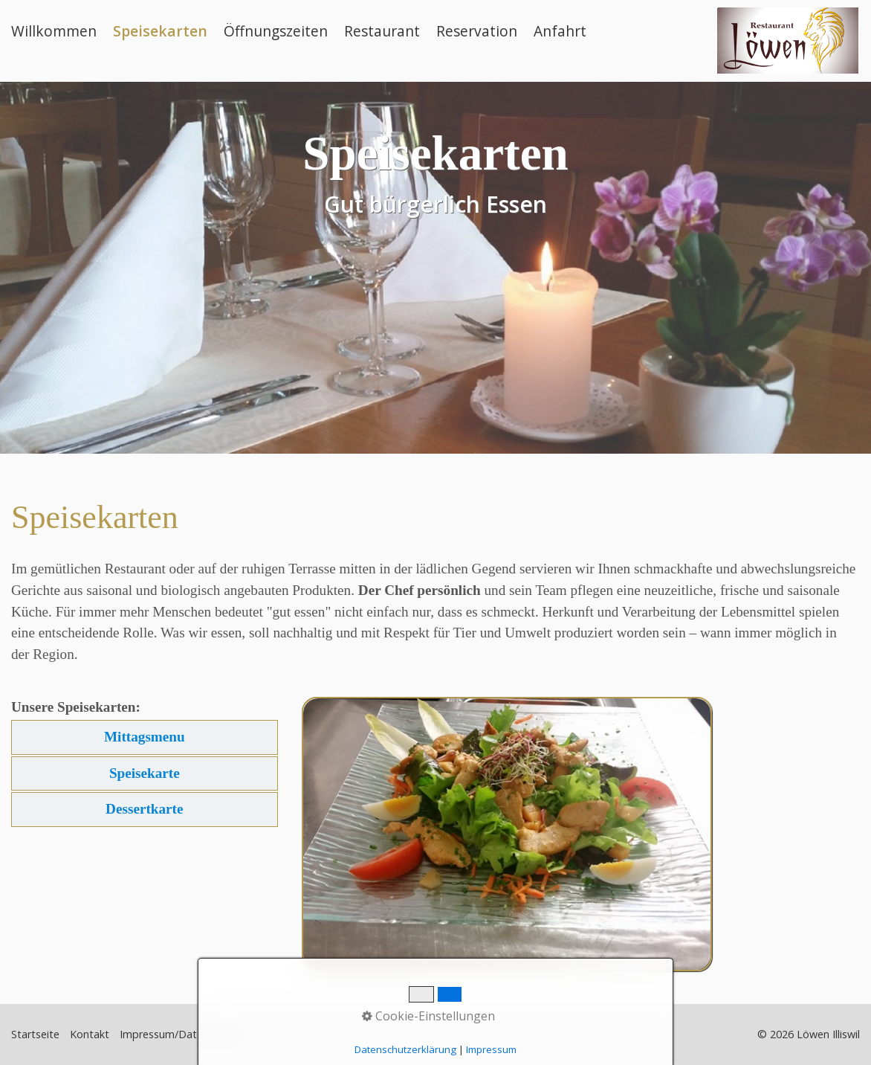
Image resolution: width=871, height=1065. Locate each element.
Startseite (35, 1034)
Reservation (476, 31)
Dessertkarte (144, 809)
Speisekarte (144, 773)
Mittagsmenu (144, 736)
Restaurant (382, 31)
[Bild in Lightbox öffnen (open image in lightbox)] (507, 834)
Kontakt (89, 1034)
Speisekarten (160, 31)
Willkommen (54, 31)
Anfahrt (560, 31)
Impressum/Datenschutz (180, 1034)
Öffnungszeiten (276, 31)
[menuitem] (58, 31)
